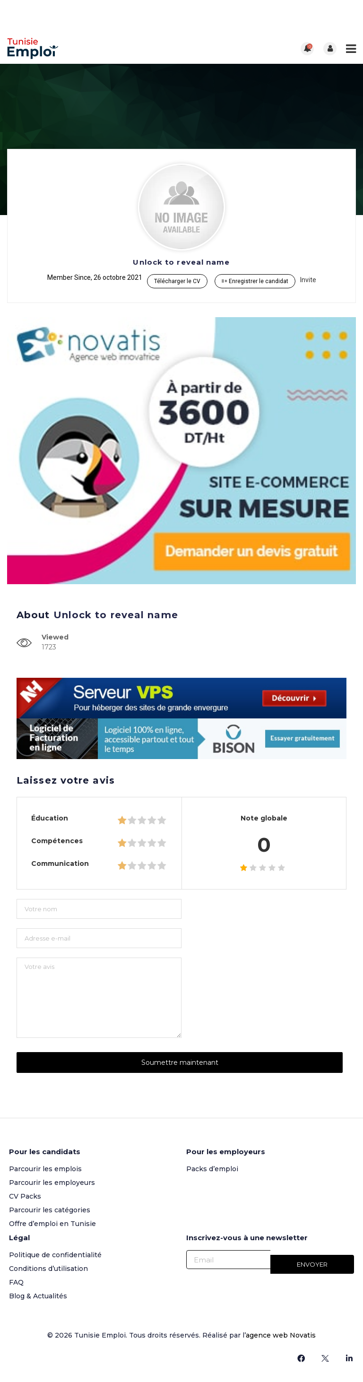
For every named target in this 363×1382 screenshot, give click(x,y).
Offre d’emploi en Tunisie (52, 1223)
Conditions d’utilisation (48, 1268)
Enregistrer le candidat (255, 281)
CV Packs (25, 1196)
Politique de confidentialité (55, 1255)
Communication (60, 863)
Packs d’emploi (212, 1169)
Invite (308, 280)
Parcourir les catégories (49, 1210)
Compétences (57, 841)
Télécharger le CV (177, 281)
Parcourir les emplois (45, 1169)
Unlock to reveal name (181, 262)
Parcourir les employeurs (52, 1182)
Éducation (49, 818)
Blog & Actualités (38, 1296)
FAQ (16, 1282)
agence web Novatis (281, 1335)
